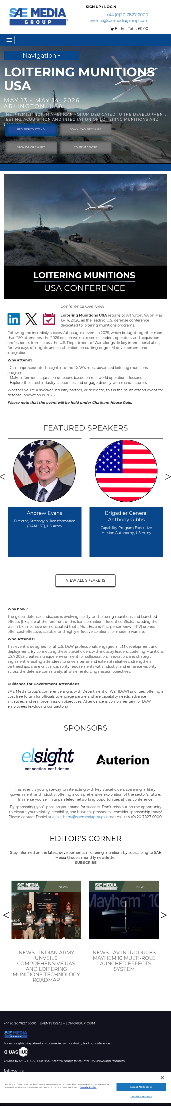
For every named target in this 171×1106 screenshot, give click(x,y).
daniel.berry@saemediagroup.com (82, 817)
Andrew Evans (44, 513)
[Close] (162, 1077)
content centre (85, 147)
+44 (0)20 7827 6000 (127, 14)
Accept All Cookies (141, 1087)
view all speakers (85, 580)
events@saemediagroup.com (119, 20)
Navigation (41, 55)
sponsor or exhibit (31, 147)
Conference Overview (82, 306)
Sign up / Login (101, 6)
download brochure (85, 129)
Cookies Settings (141, 1096)
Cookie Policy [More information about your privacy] (88, 1087)
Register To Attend (30, 129)
